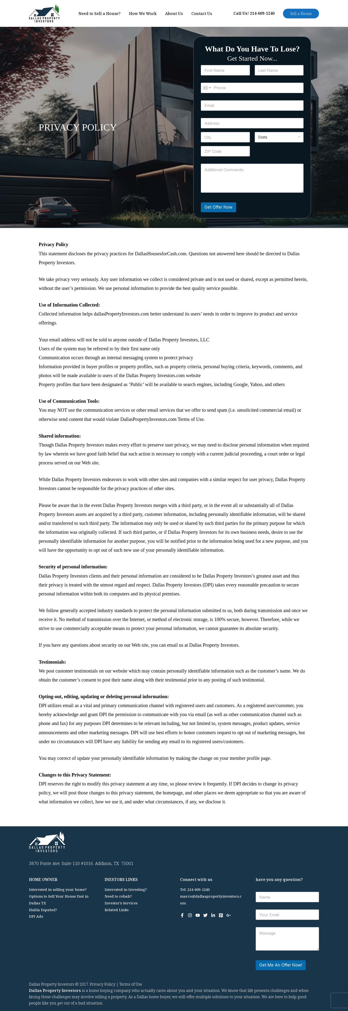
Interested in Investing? (126, 889)
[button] (301, 13)
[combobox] (206, 88)
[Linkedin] (213, 915)
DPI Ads (36, 916)
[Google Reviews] (228, 915)
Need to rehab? (118, 896)
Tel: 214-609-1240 (195, 889)
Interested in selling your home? (58, 889)
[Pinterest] (221, 915)
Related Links (117, 909)
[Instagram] (190, 915)
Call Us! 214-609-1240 (254, 13)
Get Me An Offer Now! (280, 965)
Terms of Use (130, 984)
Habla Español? (43, 909)
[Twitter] (205, 915)
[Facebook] (182, 915)
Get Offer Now (218, 207)
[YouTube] (198, 915)
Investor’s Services (121, 903)
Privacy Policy (102, 984)
